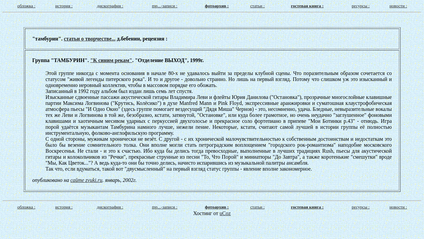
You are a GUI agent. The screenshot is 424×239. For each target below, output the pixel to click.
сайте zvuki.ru (86, 180)
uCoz (225, 213)
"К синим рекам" (111, 60)
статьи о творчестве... (90, 38)
